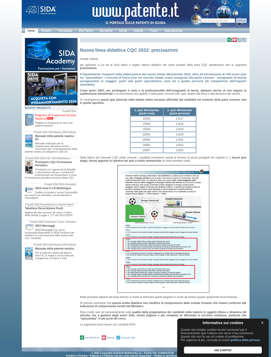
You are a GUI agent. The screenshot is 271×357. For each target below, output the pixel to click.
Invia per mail (127, 337)
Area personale (173, 30)
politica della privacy (245, 340)
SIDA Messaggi (45, 225)
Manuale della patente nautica (54, 248)
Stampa (110, 337)
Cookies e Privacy (77, 355)
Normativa (106, 30)
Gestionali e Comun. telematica (60, 222)
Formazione (65, 30)
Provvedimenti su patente (53, 204)
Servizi (123, 30)
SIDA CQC (45, 158)
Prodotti (46, 30)
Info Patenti (86, 30)
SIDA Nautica (55, 132)
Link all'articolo (92, 337)
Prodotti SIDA (69, 111)
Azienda (138, 30)
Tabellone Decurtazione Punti (44, 208)
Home (31, 30)
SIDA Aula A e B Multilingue (53, 188)
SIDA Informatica (67, 184)
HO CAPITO (223, 350)
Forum (154, 30)
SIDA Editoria (69, 132)
